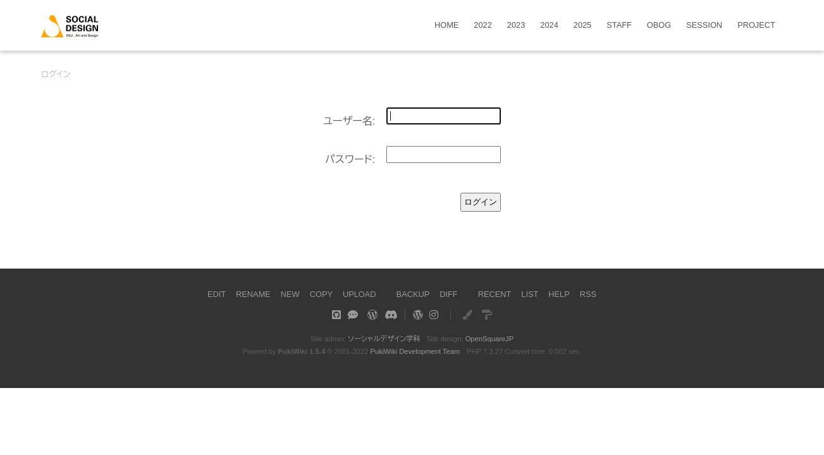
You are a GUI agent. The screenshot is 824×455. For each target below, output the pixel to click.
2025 (582, 25)
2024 (549, 25)
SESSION (704, 25)
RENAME (253, 294)
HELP (558, 294)
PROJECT (756, 25)
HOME (446, 25)
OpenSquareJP (489, 339)
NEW (290, 294)
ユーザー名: (349, 121)
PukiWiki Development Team (415, 351)
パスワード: (350, 159)
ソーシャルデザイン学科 (384, 339)
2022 (482, 25)
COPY (321, 294)
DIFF (448, 294)
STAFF (619, 25)
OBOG (659, 25)
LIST (529, 294)
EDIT (216, 294)
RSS (588, 294)
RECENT (495, 294)
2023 (516, 25)
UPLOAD (359, 294)
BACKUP (413, 294)
